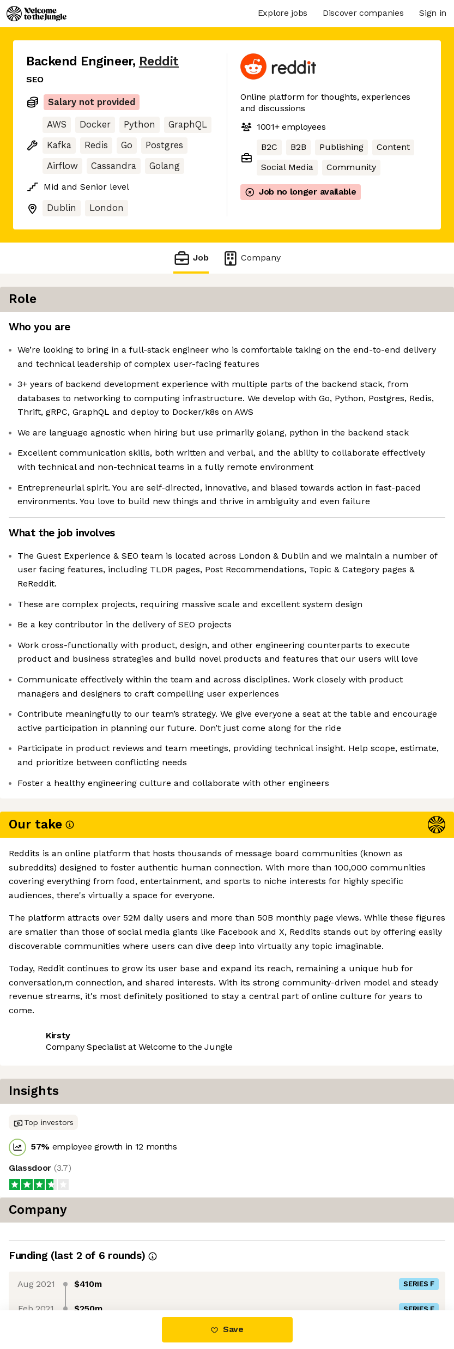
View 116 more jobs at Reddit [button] (86, 1264)
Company (251, 258)
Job (190, 258)
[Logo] (36, 13)
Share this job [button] (56, 1244)
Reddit (159, 61)
